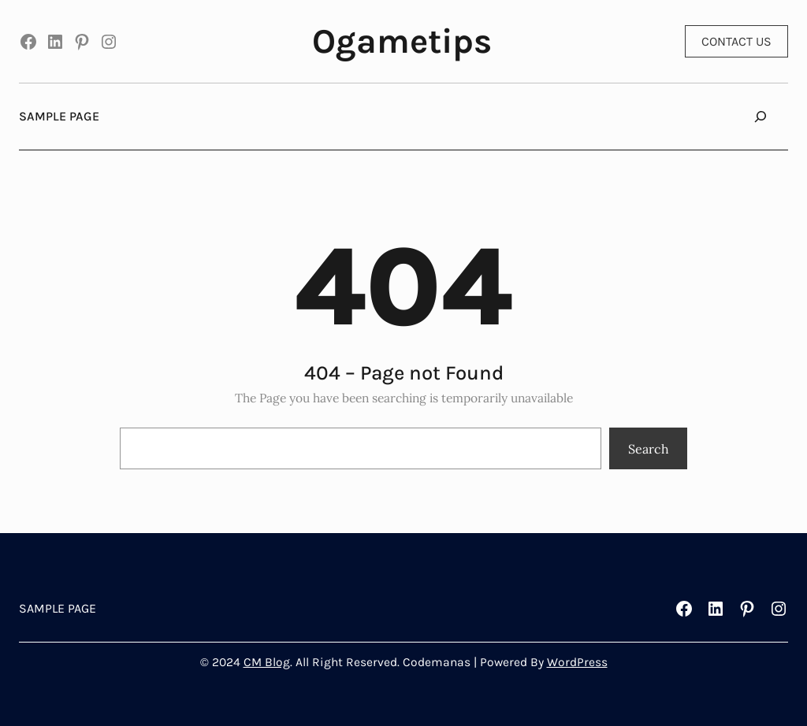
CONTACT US (736, 41)
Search (648, 449)
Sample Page (59, 116)
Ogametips (402, 41)
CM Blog (267, 662)
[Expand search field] (760, 117)
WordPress (577, 662)
